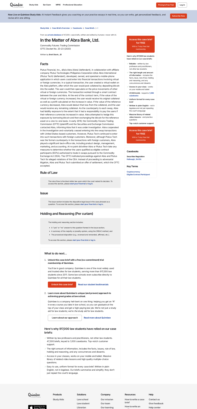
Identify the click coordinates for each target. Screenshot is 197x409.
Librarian (81, 407)
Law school (82, 399)
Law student (83, 403)
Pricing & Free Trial (166, 5)
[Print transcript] (154, 28)
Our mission (107, 399)
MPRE (58, 5)
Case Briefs (89, 28)
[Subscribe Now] (178, 16)
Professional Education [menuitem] (74, 5)
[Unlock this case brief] (62, 285)
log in (90, 184)
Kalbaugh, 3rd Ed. (134, 159)
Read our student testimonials (94, 284)
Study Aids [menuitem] (35, 5)
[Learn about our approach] (65, 318)
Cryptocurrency (133, 172)
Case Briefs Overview (61, 28)
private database (54, 35)
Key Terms (132, 166)
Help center (155, 407)
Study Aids (44, 28)
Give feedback (156, 403)
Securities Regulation (136, 156)
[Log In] (182, 5)
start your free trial (78, 184)
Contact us (154, 399)
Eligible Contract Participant (138, 174)
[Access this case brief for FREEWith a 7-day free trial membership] (141, 44)
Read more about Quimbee (97, 317)
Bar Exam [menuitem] (48, 5)
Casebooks (77, 28)
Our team (105, 403)
